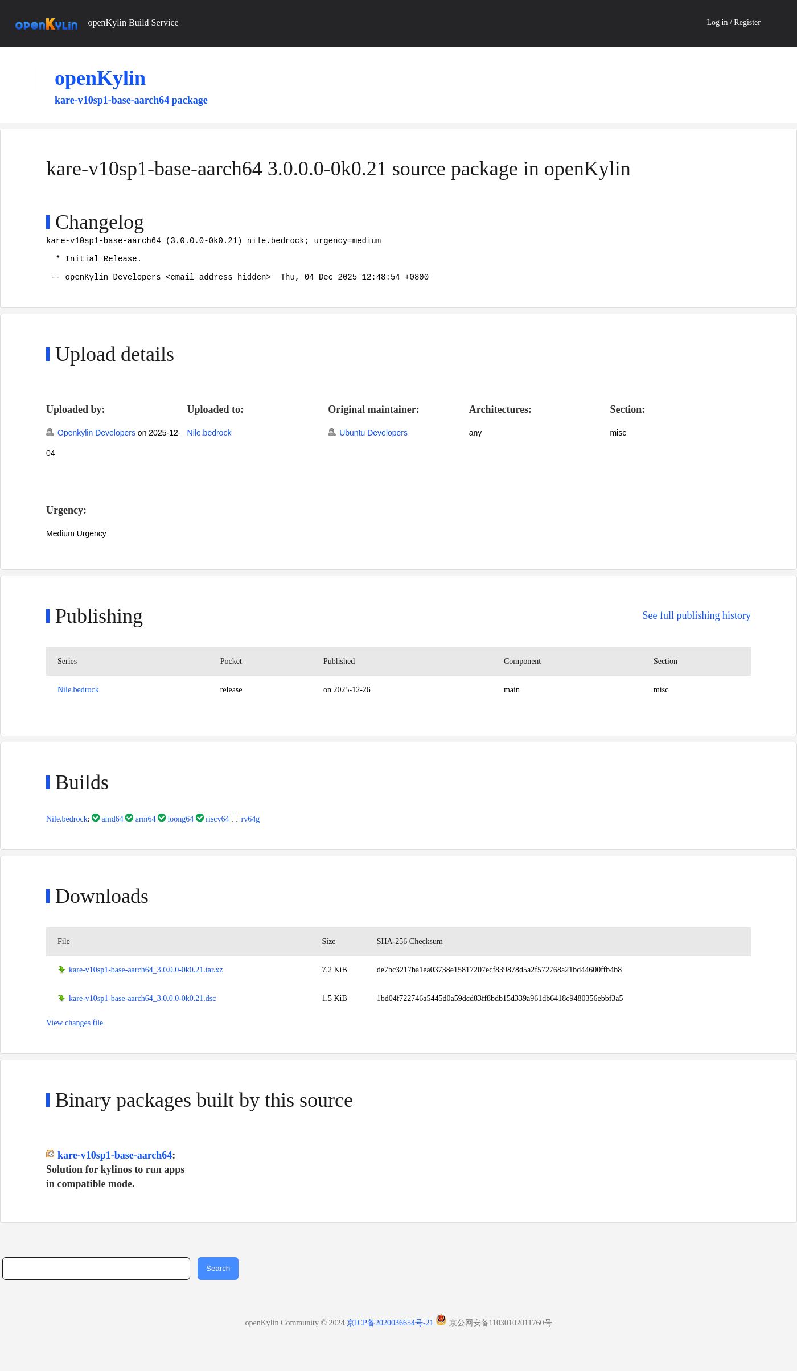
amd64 (113, 827)
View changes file (74, 1031)
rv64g (250, 827)
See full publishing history (697, 624)
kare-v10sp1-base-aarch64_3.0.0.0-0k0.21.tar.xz (146, 978)
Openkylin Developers (96, 441)
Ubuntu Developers (373, 441)
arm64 (145, 827)
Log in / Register (734, 22)
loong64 (180, 827)
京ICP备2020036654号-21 (390, 1331)
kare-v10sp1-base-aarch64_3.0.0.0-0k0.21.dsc (142, 1007)
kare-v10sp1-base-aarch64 (114, 1163)
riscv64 (217, 827)
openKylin (100, 78)
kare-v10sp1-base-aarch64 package (131, 100)
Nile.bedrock (209, 441)
